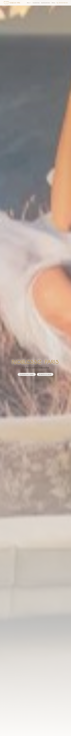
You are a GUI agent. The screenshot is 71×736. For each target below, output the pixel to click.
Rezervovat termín (27, 374)
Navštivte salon (45, 374)
